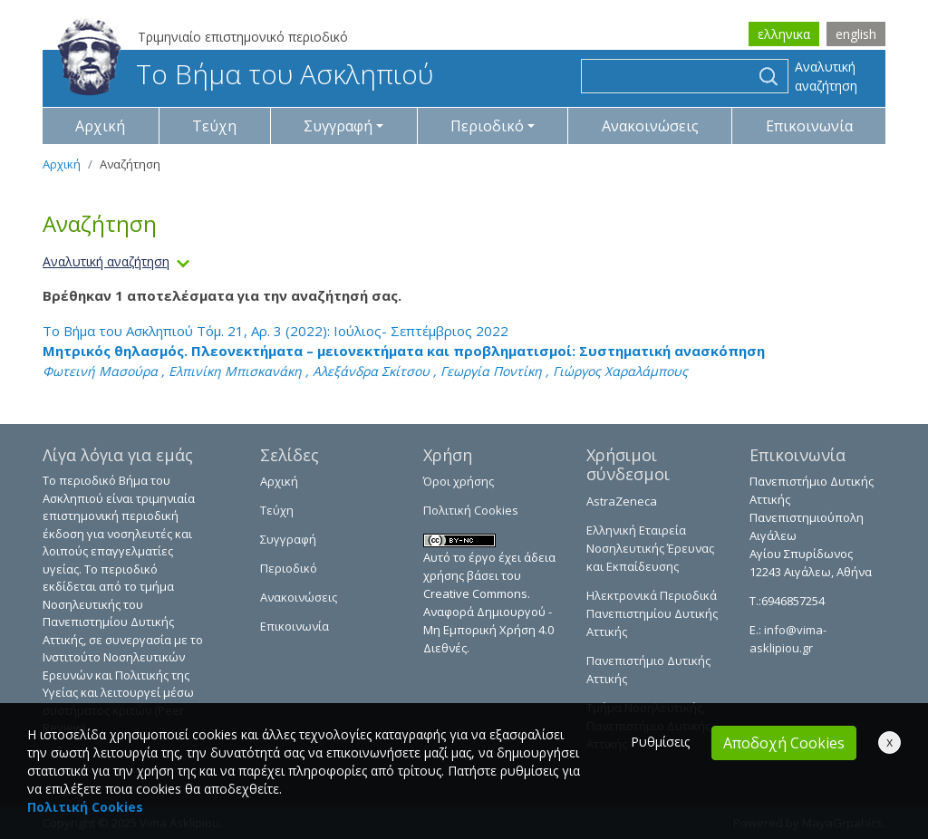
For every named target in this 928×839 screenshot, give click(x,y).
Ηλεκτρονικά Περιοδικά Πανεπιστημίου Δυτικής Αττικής (652, 613)
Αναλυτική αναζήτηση (826, 76)
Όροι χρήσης (458, 481)
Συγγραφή (288, 539)
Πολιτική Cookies (470, 510)
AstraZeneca (621, 501)
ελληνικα (784, 34)
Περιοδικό (288, 568)
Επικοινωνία (809, 126)
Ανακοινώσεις (650, 126)
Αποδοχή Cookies (784, 743)
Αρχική (100, 126)
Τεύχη (214, 126)
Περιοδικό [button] (487, 126)
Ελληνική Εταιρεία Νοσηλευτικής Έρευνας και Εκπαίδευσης (650, 548)
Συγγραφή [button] (338, 126)
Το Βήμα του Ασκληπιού (245, 73)
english (856, 34)
